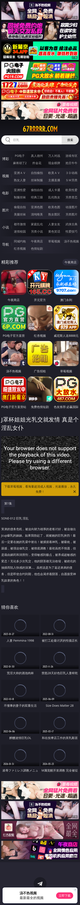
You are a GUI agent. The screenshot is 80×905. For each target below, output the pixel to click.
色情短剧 (37, 248)
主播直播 (54, 180)
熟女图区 (54, 214)
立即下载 (65, 895)
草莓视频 (54, 241)
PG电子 (20, 156)
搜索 (70, 140)
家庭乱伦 (37, 224)
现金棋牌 (54, 163)
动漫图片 (71, 207)
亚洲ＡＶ (20, 173)
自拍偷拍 (37, 173)
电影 (5, 193)
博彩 (5, 158)
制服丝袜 (20, 197)
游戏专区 (71, 156)
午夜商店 (37, 241)
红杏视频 (20, 248)
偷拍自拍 (37, 190)
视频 (5, 176)
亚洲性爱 (20, 190)
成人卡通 (54, 190)
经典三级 (37, 197)
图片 (5, 210)
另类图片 (71, 214)
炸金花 (36, 163)
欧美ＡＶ (54, 173)
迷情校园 (20, 231)
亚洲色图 (37, 207)
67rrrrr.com (40, 129)
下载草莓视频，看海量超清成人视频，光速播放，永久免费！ (40, 489)
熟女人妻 (20, 180)
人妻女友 (54, 224)
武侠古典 (71, 224)
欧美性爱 (71, 190)
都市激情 (20, 224)
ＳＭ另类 (71, 180)
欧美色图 (54, 207)
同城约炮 (20, 241)
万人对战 (54, 156)
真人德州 (37, 156)
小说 (5, 227)
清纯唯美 (37, 214)
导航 (5, 244)
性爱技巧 (71, 231)
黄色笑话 (54, 231)
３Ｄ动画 (71, 173)
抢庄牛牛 (71, 163)
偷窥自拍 (20, 207)
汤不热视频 (71, 241)
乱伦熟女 (54, 197)
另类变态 (71, 197)
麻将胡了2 (20, 163)
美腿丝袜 (20, 214)
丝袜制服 (37, 180)
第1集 (8, 503)
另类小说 (37, 231)
